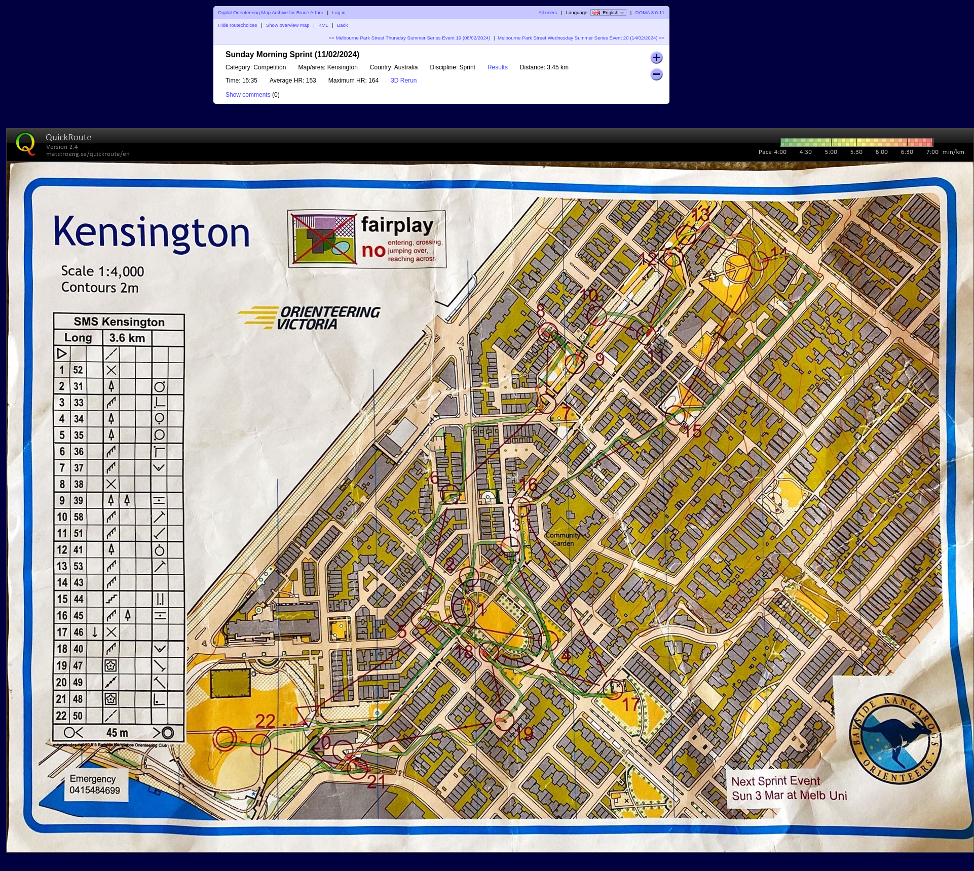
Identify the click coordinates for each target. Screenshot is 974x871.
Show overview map (288, 25)
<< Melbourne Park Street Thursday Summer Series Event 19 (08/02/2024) (410, 38)
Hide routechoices (237, 25)
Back (342, 25)
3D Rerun (404, 80)
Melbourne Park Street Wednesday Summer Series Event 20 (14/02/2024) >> (581, 38)
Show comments (248, 94)
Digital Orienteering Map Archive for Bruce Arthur (270, 12)
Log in (338, 12)
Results (498, 67)
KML (323, 25)
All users (547, 12)
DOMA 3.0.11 (650, 12)
